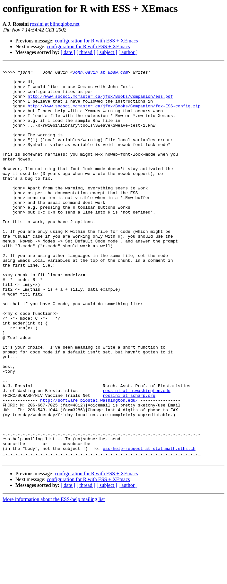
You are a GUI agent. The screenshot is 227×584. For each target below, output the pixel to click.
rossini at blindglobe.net (54, 24)
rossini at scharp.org (129, 462)
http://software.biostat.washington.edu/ (89, 467)
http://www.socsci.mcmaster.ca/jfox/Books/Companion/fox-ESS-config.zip (114, 114)
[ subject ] (107, 52)
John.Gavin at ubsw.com (100, 74)
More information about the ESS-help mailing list (54, 578)
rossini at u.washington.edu (136, 456)
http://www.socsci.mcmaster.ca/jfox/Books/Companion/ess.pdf (100, 103)
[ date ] (68, 52)
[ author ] (128, 52)
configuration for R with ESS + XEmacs (96, 40)
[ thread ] (85, 52)
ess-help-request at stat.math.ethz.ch (149, 525)
